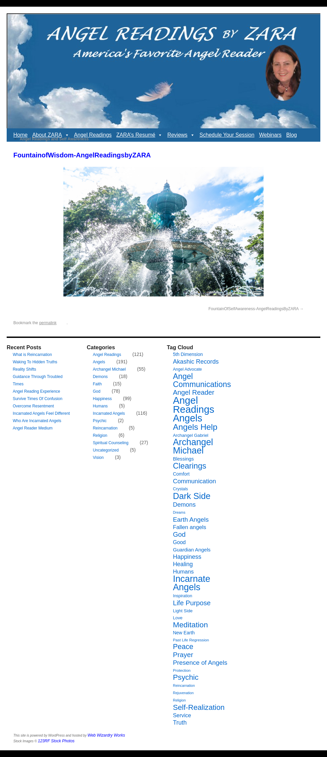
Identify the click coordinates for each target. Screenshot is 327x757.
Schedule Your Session (227, 135)
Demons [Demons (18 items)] (184, 504)
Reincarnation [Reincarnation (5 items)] (184, 685)
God (96, 391)
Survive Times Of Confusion (37, 398)
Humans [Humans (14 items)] (183, 572)
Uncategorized (105, 450)
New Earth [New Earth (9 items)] (184, 632)
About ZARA (50, 135)
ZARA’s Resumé (139, 135)
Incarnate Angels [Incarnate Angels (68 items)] (191, 583)
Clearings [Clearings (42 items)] (189, 466)
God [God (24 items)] (179, 534)
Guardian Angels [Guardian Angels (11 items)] (192, 549)
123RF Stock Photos (56, 741)
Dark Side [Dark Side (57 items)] (192, 496)
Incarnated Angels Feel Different (41, 413)
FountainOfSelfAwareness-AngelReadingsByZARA (254, 308)
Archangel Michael (109, 369)
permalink (47, 323)
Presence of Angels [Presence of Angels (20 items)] (200, 662)
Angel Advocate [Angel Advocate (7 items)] (187, 369)
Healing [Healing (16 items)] (183, 564)
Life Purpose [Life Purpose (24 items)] (192, 603)
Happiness (102, 398)
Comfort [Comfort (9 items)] (181, 474)
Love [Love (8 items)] (178, 617)
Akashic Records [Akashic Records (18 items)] (196, 361)
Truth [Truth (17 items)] (180, 722)
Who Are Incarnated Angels (37, 420)
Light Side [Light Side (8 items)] (183, 610)
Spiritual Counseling (110, 442)
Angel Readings (93, 135)
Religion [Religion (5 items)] (179, 700)
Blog (291, 135)
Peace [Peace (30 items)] (183, 647)
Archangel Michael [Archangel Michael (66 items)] (193, 446)
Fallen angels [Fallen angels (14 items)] (189, 527)
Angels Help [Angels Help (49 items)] (195, 426)
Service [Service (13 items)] (182, 715)
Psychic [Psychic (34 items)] (186, 677)
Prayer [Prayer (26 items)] (183, 654)
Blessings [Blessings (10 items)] (183, 459)
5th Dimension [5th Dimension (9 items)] (188, 354)
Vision (98, 457)
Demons (100, 376)
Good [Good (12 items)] (179, 542)
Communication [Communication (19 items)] (194, 481)
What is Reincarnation (32, 354)
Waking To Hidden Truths (35, 362)
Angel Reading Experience (36, 391)
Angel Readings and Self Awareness (51, 139)
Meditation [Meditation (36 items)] (190, 624)
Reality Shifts (24, 369)
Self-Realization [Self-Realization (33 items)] (199, 707)
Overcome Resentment (33, 406)
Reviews (181, 135)
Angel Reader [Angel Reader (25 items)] (193, 392)
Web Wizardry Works (106, 735)
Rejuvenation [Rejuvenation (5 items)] (183, 693)
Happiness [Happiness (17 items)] (187, 556)
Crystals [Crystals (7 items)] (180, 489)
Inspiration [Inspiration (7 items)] (182, 596)
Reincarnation (105, 428)
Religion (100, 435)
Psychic (99, 420)
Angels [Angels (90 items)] (187, 418)
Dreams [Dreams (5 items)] (179, 512)
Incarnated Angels (109, 413)
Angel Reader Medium (32, 428)
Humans (100, 406)
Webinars (270, 135)
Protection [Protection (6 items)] (182, 670)
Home (20, 135)
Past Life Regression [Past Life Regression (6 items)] (191, 640)
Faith (97, 384)
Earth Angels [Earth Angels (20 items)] (191, 519)
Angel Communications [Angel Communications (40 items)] (202, 380)
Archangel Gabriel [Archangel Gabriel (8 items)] (190, 435)
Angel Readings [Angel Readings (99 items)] (193, 405)
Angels (99, 362)
